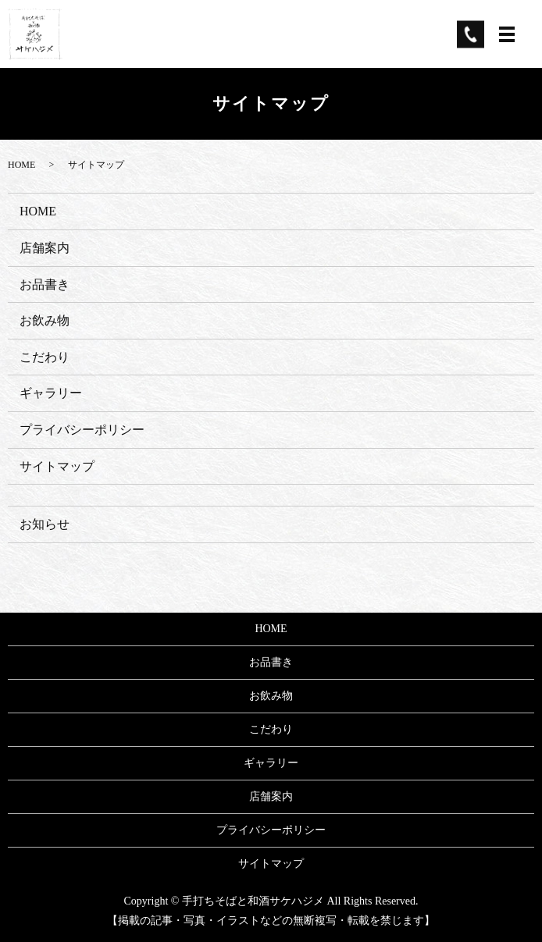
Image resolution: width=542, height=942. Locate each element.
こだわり (45, 357)
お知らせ (45, 524)
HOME (21, 164)
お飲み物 (45, 320)
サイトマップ (57, 466)
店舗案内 (45, 247)
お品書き (45, 284)
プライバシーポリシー (82, 429)
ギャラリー (51, 393)
